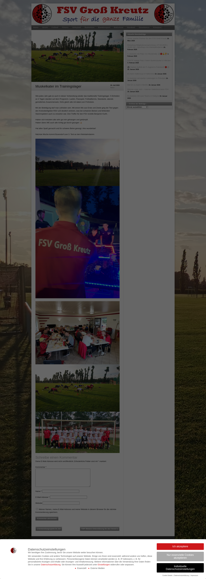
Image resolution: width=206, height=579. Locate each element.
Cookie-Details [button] (167, 575)
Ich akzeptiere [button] (180, 546)
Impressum (194, 575)
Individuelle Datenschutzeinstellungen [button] (180, 568)
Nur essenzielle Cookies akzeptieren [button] (180, 556)
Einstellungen (104, 564)
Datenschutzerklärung (51, 564)
